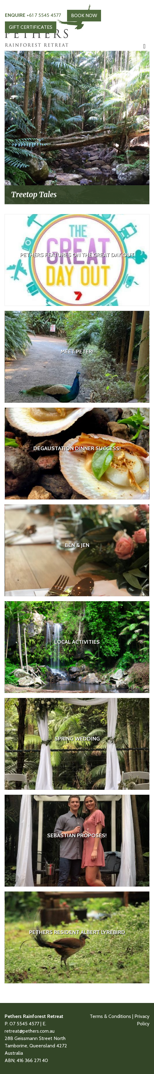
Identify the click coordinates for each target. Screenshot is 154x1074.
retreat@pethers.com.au (29, 1031)
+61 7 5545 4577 (33, 15)
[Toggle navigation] (144, 46)
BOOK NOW (84, 15)
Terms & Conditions (110, 1016)
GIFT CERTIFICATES (30, 27)
